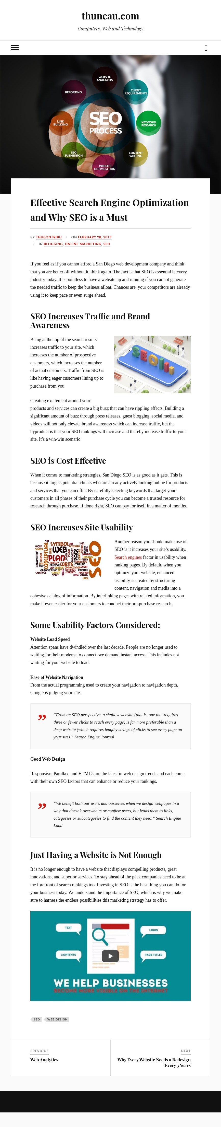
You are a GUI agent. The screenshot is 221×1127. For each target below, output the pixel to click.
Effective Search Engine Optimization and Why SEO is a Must (106, 216)
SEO (107, 259)
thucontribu (49, 252)
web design (57, 1034)
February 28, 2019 (96, 252)
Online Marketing (83, 259)
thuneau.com (110, 15)
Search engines (128, 571)
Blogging (53, 259)
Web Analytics (44, 1074)
